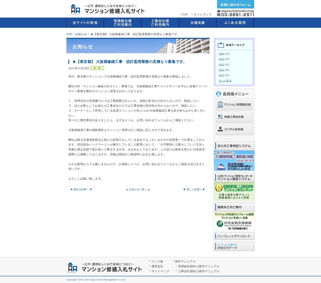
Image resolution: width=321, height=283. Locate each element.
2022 (221, 69)
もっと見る (225, 80)
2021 (221, 75)
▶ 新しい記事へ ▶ (194, 189)
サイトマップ (203, 14)
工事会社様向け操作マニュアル (199, 271)
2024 (221, 59)
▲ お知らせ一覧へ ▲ (138, 189)
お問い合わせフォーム (236, 4)
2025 (221, 53)
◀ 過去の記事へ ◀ (81, 189)
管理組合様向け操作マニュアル (199, 266)
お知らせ (81, 34)
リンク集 (157, 261)
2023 (221, 64)
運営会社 (157, 266)
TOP (185, 14)
